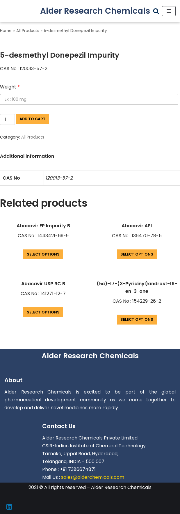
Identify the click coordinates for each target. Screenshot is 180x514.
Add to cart (32, 118)
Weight (10, 87)
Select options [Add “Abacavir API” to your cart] (136, 254)
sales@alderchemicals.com (92, 477)
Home (6, 30)
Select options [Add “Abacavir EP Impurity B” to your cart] (43, 254)
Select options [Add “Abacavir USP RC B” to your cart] (43, 312)
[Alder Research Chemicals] (95, 11)
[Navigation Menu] (169, 11)
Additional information (27, 156)
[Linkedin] (9, 507)
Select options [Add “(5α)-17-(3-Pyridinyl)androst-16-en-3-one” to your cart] (136, 319)
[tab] (27, 156)
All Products (27, 30)
